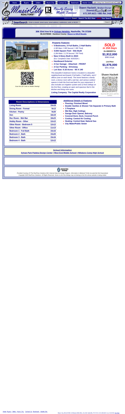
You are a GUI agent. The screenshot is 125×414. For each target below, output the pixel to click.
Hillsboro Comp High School (91, 153)
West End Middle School (65, 153)
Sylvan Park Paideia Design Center (37, 153)
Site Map (117, 413)
